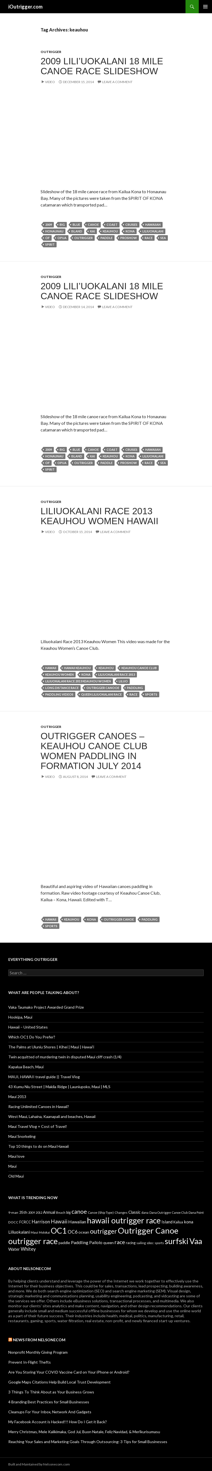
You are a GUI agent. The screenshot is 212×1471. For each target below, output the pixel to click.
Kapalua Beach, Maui (26, 1066)
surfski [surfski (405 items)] (177, 1241)
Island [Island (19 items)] (167, 1221)
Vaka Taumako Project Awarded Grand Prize (46, 1007)
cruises (131, 224)
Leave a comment (117, 82)
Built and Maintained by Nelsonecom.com (39, 1464)
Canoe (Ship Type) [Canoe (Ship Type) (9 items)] (101, 1212)
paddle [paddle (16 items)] (64, 1242)
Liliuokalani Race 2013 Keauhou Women (78, 681)
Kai (92, 231)
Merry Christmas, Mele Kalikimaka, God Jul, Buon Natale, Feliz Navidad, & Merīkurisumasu (84, 1431)
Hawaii (50, 668)
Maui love (16, 1156)
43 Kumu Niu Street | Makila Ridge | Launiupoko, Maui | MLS (59, 1086)
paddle (106, 238)
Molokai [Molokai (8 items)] (44, 1232)
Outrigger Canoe (119, 919)
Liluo (123, 681)
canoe (93, 224)
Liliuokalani (152, 231)
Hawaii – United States (28, 1027)
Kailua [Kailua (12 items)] (178, 1222)
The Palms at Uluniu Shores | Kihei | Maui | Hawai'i (51, 1047)
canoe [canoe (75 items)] (79, 1211)
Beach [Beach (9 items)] (60, 1212)
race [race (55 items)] (120, 1242)
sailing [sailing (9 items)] (141, 1243)
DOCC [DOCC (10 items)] (13, 1222)
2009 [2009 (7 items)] (31, 1212)
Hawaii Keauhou (77, 668)
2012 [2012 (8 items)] (39, 1212)
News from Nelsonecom (39, 1339)
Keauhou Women (59, 674)
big (62, 224)
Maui (12, 1166)
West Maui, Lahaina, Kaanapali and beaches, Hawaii (52, 1116)
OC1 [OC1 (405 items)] (59, 1230)
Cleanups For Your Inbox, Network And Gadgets (49, 1411)
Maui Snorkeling (22, 1136)
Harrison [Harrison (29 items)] (41, 1221)
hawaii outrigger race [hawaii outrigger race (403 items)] (124, 1220)
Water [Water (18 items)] (14, 1249)
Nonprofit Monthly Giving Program (38, 1352)
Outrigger (51, 52)
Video (50, 82)
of (47, 238)
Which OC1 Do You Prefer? (31, 1037)
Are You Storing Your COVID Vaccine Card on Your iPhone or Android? (68, 1372)
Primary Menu (205, 6)
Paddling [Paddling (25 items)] (79, 1242)
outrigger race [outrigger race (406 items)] (33, 1241)
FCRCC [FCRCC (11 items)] (25, 1222)
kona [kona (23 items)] (188, 1221)
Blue (76, 224)
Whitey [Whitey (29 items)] (28, 1249)
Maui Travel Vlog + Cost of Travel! (37, 1126)
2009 (48, 224)
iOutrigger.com (25, 7)
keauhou (110, 231)
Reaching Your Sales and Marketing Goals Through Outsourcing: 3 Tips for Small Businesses (87, 1441)
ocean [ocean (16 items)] (83, 1232)
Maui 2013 (17, 1096)
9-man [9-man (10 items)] (13, 1212)
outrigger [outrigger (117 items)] (103, 1231)
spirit (50, 244)
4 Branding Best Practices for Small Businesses (48, 1402)
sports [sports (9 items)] (159, 1243)
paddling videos (59, 694)
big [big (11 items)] (68, 1212)
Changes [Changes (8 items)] (121, 1212)
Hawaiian (153, 224)
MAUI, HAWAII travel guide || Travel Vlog (44, 1076)
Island (76, 231)
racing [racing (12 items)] (131, 1243)
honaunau (54, 231)
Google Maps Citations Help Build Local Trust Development (59, 1382)
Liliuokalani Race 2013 (116, 674)
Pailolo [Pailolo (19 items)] (95, 1242)
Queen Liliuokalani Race (101, 694)
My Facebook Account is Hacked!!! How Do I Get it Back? (57, 1421)
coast (112, 224)
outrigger (83, 238)
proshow (128, 238)
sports (151, 694)
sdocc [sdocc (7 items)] (150, 1243)
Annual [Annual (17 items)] (49, 1212)
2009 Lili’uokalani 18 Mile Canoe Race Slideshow (102, 66)
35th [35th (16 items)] (23, 1212)
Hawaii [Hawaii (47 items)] (59, 1221)
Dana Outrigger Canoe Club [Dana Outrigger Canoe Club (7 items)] (168, 1212)
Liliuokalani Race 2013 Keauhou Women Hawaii (99, 516)
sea (163, 238)
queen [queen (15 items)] (108, 1242)
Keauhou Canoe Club (139, 668)
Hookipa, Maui (20, 1017)
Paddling (135, 688)
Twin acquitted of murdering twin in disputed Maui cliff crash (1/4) (64, 1056)
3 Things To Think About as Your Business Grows (51, 1392)
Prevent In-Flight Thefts (29, 1362)
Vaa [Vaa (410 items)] (195, 1241)
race (149, 238)
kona (130, 231)
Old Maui (16, 1176)
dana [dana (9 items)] (145, 1212)
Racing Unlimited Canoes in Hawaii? (38, 1106)
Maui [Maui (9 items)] (34, 1232)
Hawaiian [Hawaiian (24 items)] (77, 1221)
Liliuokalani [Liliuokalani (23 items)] (19, 1231)
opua (62, 238)
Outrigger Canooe (102, 688)
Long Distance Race (62, 688)
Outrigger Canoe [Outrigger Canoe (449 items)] (148, 1230)
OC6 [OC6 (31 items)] (73, 1232)
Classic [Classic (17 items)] (134, 1212)
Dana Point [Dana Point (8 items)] (196, 1212)
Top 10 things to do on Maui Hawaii (38, 1146)
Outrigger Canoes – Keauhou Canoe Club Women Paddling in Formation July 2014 (94, 751)
